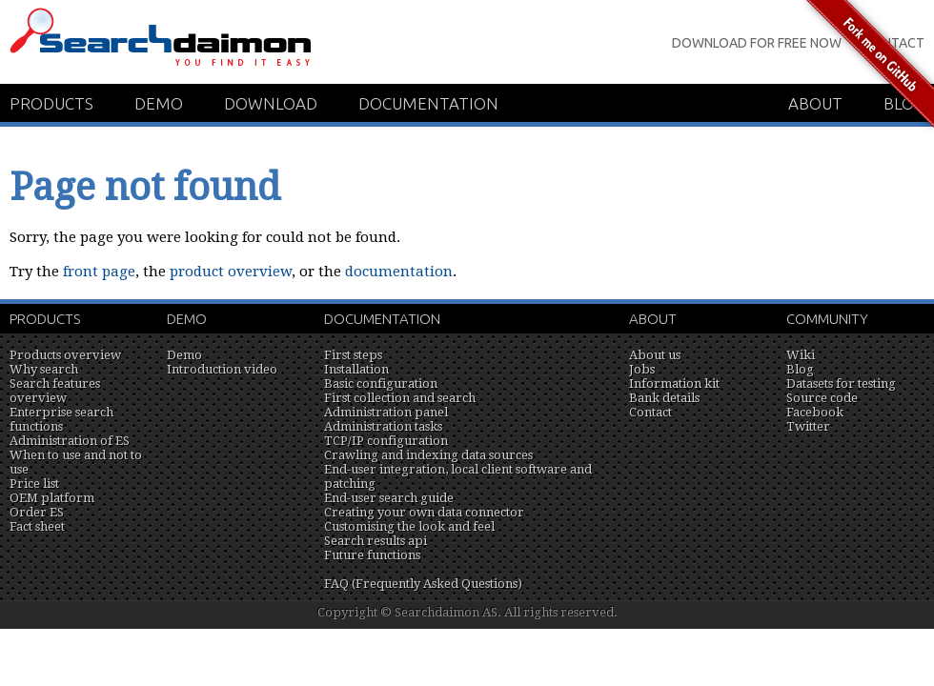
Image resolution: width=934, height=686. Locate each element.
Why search (44, 369)
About (653, 319)
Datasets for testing (841, 383)
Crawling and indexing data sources (428, 455)
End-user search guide (389, 498)
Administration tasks (383, 426)
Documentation (428, 103)
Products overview (65, 355)
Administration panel (386, 412)
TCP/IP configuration (386, 441)
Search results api (375, 541)
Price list (34, 483)
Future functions (372, 555)
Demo (158, 103)
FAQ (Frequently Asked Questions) (423, 583)
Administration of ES (70, 441)
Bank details (664, 398)
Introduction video (222, 369)
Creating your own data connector (424, 512)
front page (99, 271)
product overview (231, 271)
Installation (356, 369)
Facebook (814, 412)
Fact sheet (37, 526)
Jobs (642, 369)
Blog (800, 369)
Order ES (37, 512)
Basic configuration (380, 383)
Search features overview (55, 390)
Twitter (808, 426)
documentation (399, 271)
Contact (650, 412)
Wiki (800, 355)
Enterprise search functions (61, 419)
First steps (353, 355)
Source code (822, 398)
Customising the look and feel (409, 526)
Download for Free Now (757, 42)
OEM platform (52, 498)
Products (51, 103)
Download (270, 103)
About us (654, 355)
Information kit (674, 383)
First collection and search (400, 398)
